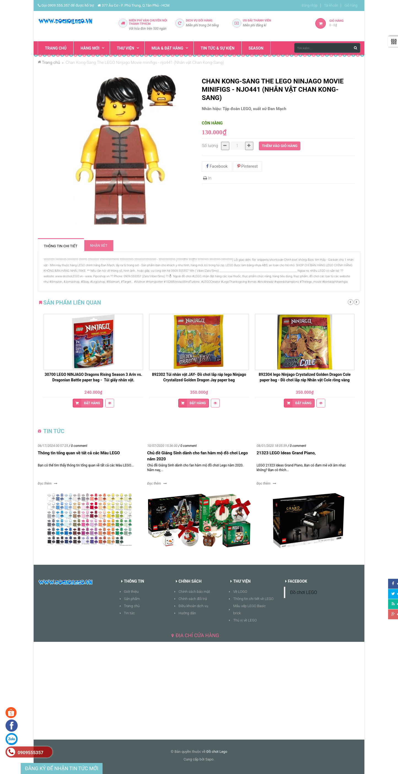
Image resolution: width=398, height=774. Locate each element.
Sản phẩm (132, 599)
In (207, 178)
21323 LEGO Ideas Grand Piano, (286, 452)
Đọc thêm (45, 483)
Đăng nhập (310, 5)
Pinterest (247, 166)
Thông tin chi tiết (60, 246)
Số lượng (210, 145)
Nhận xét (98, 245)
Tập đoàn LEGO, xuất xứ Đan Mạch (254, 108)
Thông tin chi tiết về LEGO (253, 599)
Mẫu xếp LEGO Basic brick (249, 609)
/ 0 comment (78, 446)
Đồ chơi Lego (216, 751)
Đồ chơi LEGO (303, 592)
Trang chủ (132, 606)
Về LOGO (240, 592)
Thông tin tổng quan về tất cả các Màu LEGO (79, 452)
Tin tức (129, 613)
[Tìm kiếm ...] (327, 48)
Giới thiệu (131, 592)
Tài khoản (331, 5)
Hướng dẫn (187, 613)
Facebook (217, 166)
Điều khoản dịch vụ (193, 606)
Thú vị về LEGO (245, 620)
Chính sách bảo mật (194, 592)
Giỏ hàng (351, 5)
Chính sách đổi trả (193, 599)
